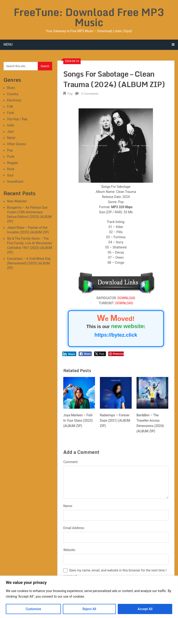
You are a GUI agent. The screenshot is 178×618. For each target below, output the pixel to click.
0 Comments (89, 93)
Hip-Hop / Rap (17, 119)
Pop (70, 93)
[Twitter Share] (100, 353)
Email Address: (74, 528)
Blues (11, 88)
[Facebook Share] (85, 353)
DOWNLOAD (126, 298)
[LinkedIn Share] (69, 353)
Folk (10, 106)
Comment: (70, 462)
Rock (10, 169)
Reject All (89, 609)
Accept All (145, 609)
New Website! (17, 201)
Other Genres (16, 144)
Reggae (12, 163)
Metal (11, 138)
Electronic (14, 100)
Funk (10, 113)
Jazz (10, 131)
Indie (10, 125)
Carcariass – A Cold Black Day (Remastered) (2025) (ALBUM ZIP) (29, 263)
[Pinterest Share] (116, 353)
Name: (68, 506)
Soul (10, 175)
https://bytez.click (116, 335)
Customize (33, 609)
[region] (89, 597)
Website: (69, 550)
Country (12, 94)
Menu (8, 44)
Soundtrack (15, 181)
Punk (10, 156)
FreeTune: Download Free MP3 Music (89, 17)
